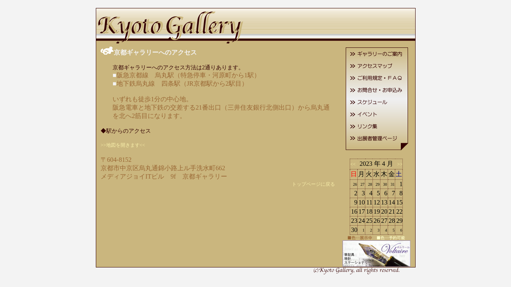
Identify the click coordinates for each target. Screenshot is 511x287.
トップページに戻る (313, 184)
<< (354, 164)
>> (399, 164)
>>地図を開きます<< (123, 145)
